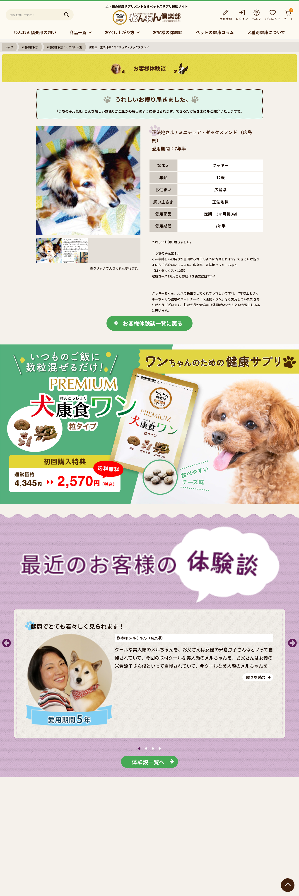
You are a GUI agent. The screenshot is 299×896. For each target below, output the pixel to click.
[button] (139, 748)
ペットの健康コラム (215, 32)
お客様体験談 (30, 47)
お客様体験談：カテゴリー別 (64, 47)
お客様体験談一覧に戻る (153, 323)
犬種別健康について (266, 32)
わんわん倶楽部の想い (35, 32)
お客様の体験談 (168, 32)
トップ (9, 47)
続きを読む (255, 677)
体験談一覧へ (148, 762)
